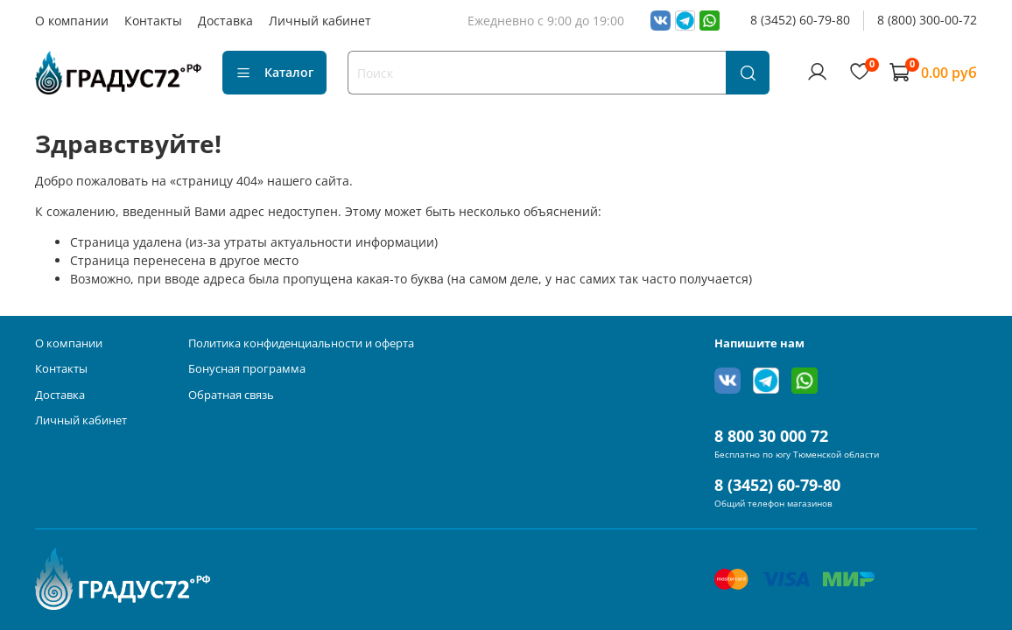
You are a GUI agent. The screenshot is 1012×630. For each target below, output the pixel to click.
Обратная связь (231, 395)
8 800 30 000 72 (771, 435)
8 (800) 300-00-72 (927, 19)
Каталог (274, 72)
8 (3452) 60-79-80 (800, 19)
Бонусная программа (247, 368)
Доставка (225, 20)
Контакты (153, 20)
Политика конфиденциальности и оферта (301, 343)
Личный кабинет (320, 20)
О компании (72, 20)
